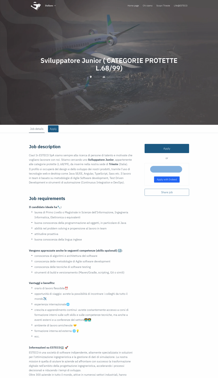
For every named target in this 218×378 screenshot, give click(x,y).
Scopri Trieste (163, 5)
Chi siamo (148, 5)
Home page (133, 5)
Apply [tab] (53, 129)
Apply (166, 148)
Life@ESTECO (180, 5)
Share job (167, 192)
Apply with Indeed (167, 179)
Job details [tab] (37, 129)
